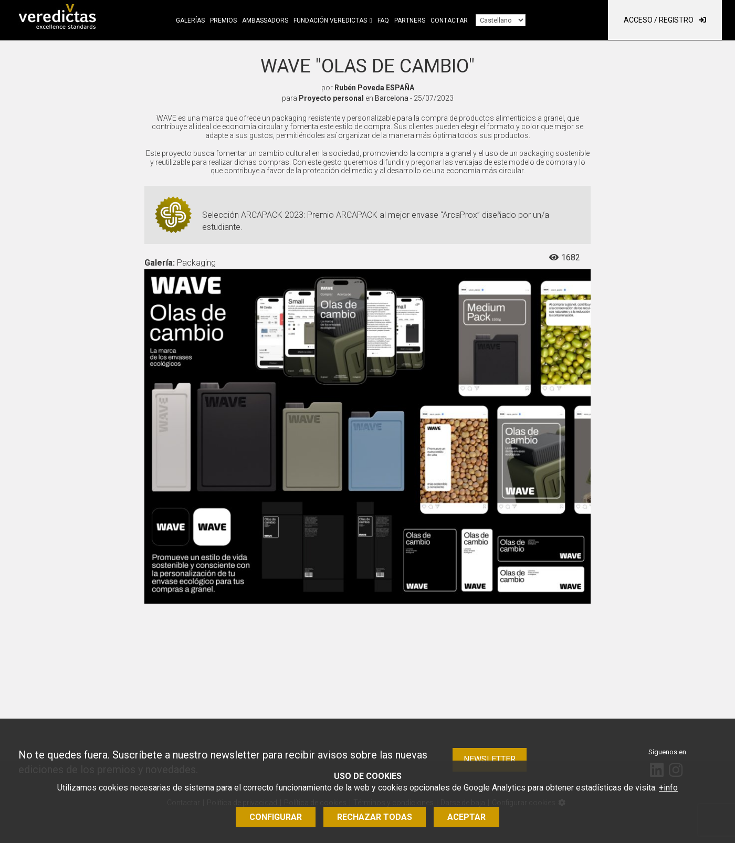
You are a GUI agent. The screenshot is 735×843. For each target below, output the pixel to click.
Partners (409, 20)
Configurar (275, 817)
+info (668, 788)
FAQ (383, 20)
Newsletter (490, 759)
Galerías (190, 20)
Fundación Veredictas (330, 20)
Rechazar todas (374, 817)
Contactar (449, 20)
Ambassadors (265, 20)
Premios (223, 20)
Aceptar (466, 817)
